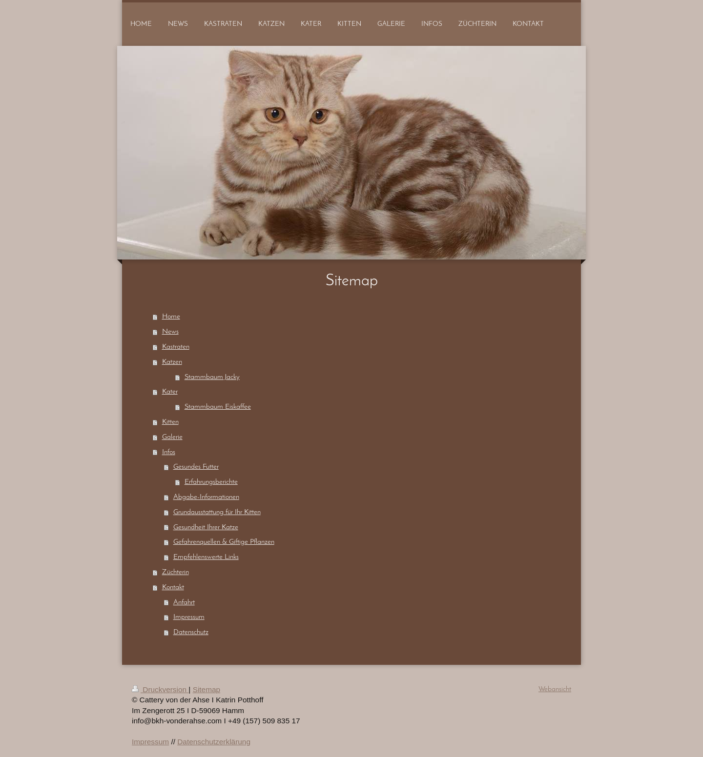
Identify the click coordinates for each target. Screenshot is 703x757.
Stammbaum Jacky (212, 377)
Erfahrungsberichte (211, 482)
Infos (168, 452)
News (170, 332)
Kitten (170, 422)
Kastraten (175, 347)
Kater (170, 392)
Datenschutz (190, 632)
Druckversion (160, 689)
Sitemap (206, 689)
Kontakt (173, 587)
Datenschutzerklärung (213, 741)
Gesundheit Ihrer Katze (205, 527)
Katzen (172, 362)
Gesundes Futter (196, 467)
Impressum (189, 617)
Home (171, 316)
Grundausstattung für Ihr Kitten (217, 512)
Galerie (172, 437)
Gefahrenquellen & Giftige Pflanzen (223, 542)
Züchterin (175, 572)
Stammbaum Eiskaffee (218, 407)
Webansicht (554, 689)
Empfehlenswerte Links (206, 557)
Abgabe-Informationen (206, 497)
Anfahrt (184, 602)
